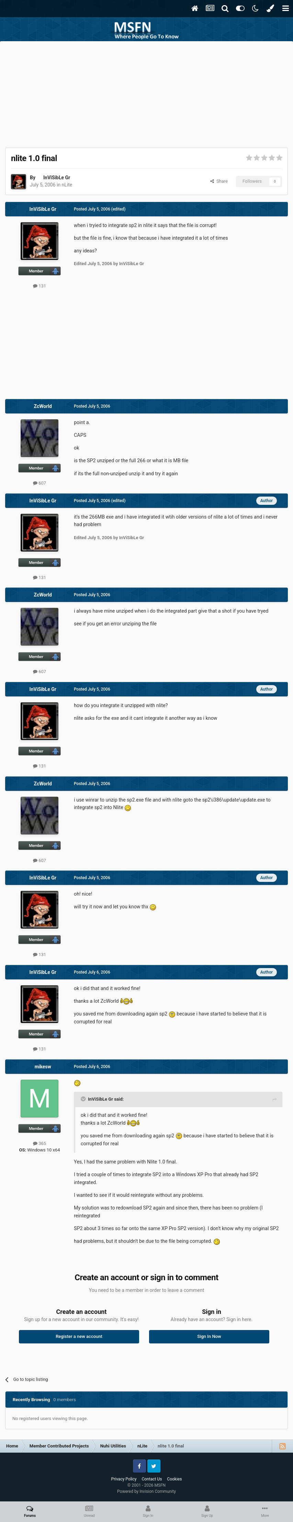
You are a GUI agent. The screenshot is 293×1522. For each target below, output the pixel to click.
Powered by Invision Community (146, 1491)
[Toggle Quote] (84, 1099)
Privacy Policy (124, 1479)
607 (39, 483)
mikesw (43, 1066)
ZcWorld (43, 406)
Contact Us (152, 1479)
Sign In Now (209, 1336)
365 (39, 1143)
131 (39, 285)
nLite (67, 185)
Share (219, 181)
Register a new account (79, 1336)
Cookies (174, 1479)
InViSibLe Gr (56, 177)
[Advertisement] (146, 93)
